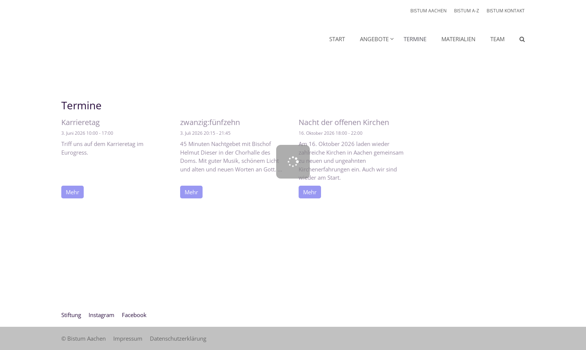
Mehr (72, 192)
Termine (415, 39)
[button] (372, 40)
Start (337, 39)
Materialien (458, 39)
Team (497, 39)
